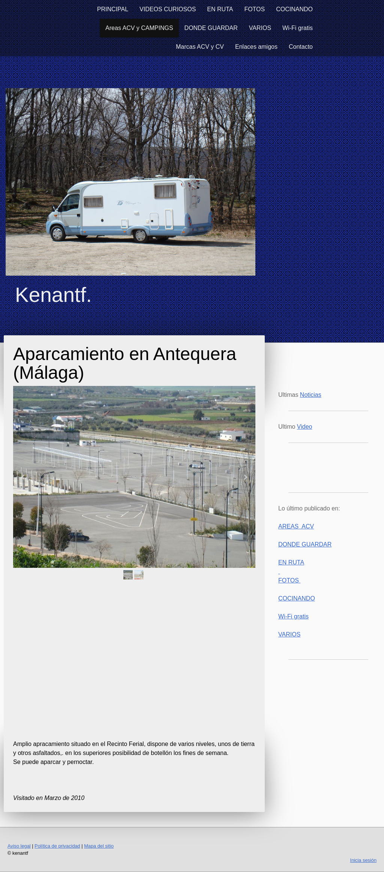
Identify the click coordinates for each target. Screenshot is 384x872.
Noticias (310, 395)
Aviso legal (19, 846)
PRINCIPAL (112, 9)
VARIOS (260, 28)
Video (304, 426)
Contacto (301, 47)
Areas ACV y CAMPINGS (139, 28)
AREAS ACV (296, 526)
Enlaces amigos (256, 47)
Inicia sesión (363, 860)
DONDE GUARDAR (211, 28)
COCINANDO (294, 9)
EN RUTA (220, 9)
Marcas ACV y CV (200, 47)
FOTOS (254, 9)
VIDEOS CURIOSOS (168, 9)
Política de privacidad (57, 846)
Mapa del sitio (99, 846)
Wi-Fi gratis (297, 28)
